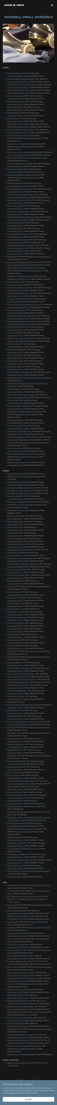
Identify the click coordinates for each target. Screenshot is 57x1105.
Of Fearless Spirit (15, 716)
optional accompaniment (32, 984)
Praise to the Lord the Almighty (21, 338)
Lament (11, 651)
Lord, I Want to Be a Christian (20, 674)
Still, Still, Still (13, 837)
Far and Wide (13, 603)
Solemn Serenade (15, 823)
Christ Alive (12, 118)
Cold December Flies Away (19, 558)
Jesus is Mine (13, 645)
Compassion (13, 922)
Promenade (13, 344)
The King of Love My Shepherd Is (22, 978)
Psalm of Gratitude (15, 744)
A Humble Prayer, (15, 629)
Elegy (9, 158)
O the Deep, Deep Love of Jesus (22, 321)
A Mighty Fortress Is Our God (20, 276)
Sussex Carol (13, 400)
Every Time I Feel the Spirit (19, 163)
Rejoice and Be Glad (16, 761)
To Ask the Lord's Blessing (19, 431)
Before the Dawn (15, 521)
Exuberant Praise (15, 169)
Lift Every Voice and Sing (18, 989)
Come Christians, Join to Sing (20, 130)
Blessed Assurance (16, 101)
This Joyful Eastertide (17, 854)
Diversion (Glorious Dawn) (19, 575)
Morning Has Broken (16, 691)
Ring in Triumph (14, 355)
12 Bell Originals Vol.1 (16, 482)
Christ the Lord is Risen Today (21, 124)
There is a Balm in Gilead (18, 406)
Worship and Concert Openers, (21, 1054)
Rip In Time (12, 772)
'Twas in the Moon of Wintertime (22, 437)
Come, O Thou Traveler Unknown (22, 564)
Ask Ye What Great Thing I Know (22, 90)
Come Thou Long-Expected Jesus (23, 152)
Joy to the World (15, 967)
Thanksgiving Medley (17, 843)
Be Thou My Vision (15, 516)
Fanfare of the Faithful (17, 597)
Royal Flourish (13, 775)
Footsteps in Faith (15, 612)
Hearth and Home (16, 623)
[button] (52, 5)
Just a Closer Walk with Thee (20, 972)
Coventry (11, 927)
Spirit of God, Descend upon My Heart (24, 829)
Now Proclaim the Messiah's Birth (23, 705)
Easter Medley (14, 581)
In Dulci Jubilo (13, 223)
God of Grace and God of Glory (21, 194)
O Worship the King (16, 327)
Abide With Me (14, 885)
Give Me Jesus (13, 939)
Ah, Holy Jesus (13, 73)
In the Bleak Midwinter (18, 234)
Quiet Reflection (15, 750)
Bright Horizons (14, 107)
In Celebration (13, 634)
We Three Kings (14, 448)
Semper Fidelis (14, 792)
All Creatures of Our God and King (23, 84)
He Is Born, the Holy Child (19, 200)
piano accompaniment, (18, 87)
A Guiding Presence (16, 617)
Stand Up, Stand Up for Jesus (20, 395)
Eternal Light (13, 592)
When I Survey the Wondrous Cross (24, 454)
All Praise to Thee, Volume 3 (20, 493)
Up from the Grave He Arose (20, 860)
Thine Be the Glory (15, 420)
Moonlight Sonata (15, 995)
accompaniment (21, 127)
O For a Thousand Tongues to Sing (23, 304)
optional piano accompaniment (33, 442)
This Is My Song (14, 426)
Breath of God (13, 113)
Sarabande (12, 1029)
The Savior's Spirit (15, 361)
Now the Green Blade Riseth (20, 1006)
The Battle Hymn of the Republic (22, 510)
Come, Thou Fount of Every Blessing (24, 144)
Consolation (12, 533)
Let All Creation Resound (18, 668)
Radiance (11, 755)
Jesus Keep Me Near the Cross (21, 245)
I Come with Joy (14, 950)
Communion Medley (16, 569)
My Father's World (15, 696)
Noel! (9, 702)
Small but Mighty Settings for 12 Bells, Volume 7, (29, 378)
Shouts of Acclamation (18, 795)
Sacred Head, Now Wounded (20, 781)
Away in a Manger (15, 96)
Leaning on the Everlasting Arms (22, 262)
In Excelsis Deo (14, 228)
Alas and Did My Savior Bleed (20, 79)
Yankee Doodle (14, 877)
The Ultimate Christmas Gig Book (22, 848)
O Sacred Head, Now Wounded (21, 316)
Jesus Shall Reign (15, 251)
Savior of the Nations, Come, (20, 1034)
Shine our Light (14, 366)
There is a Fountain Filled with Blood (24, 411)
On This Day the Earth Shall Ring (22, 722)
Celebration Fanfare (16, 544)
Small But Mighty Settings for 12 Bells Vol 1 (26, 806)
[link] (14, 5)
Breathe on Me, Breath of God (21, 916)
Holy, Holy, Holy (14, 206)
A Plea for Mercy (14, 738)
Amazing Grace (14, 496)
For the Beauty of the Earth (20, 189)
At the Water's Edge (16, 910)
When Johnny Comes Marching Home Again (28, 871)
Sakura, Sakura (14, 786)
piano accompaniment (18, 82)
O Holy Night (13, 710)
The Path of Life (14, 332)
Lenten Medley (14, 662)
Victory (10, 442)
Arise (9, 504)
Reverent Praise (14, 349)
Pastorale (11, 733)
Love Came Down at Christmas (21, 679)
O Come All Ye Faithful (17, 299)
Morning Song (13, 282)
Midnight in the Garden (18, 685)
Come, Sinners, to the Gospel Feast (23, 135)
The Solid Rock (14, 389)
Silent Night (13, 800)
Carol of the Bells (15, 538)
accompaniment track (41, 905)
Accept (28, 1101)
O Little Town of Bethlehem (20, 1018)
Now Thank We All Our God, (20, 293)
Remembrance (14, 767)
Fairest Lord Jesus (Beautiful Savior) (23, 175)
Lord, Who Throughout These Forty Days (26, 268)
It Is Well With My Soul (17, 239)
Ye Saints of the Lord (16, 462)
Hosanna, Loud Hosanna (18, 211)
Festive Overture (15, 183)
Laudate (11, 657)
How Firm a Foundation (18, 944)
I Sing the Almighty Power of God (22, 217)
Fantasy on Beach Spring (19, 933)
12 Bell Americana (15, 473)
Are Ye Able (12, 905)
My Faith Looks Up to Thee (19, 287)
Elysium (11, 586)
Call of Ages (12, 527)
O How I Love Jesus (16, 310)
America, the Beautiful (17, 502)
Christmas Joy (13, 552)
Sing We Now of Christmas (19, 372)
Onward (11, 727)
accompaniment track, (18, 919)
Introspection (13, 640)
